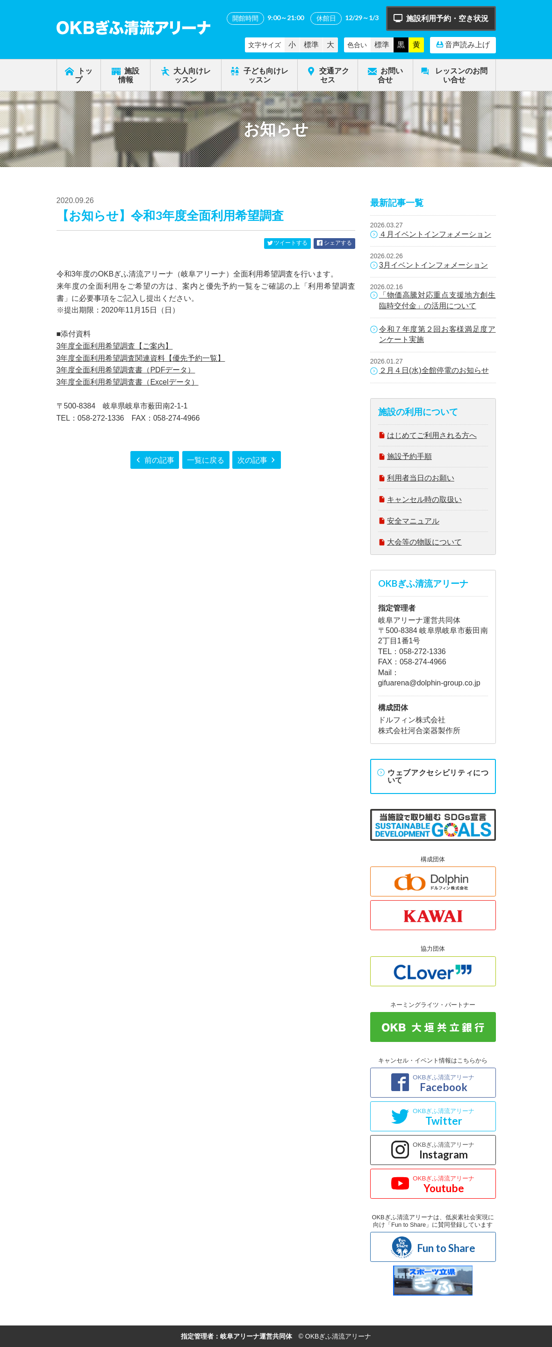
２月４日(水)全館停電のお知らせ (429, 371)
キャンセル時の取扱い (420, 500)
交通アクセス (328, 75)
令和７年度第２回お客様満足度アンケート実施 (433, 334)
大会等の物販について (420, 543)
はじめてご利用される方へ (427, 436)
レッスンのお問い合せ (454, 75)
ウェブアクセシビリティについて (433, 776)
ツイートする (287, 243)
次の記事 (257, 460)
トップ (79, 75)
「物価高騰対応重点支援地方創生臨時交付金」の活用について (433, 300)
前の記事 (154, 460)
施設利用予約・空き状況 (441, 18)
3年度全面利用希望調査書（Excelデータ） (128, 382)
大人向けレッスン (186, 75)
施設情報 (125, 75)
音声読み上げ (463, 44)
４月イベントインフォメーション (430, 235)
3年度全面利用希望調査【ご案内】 (115, 346)
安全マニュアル (408, 522)
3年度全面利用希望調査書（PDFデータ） (126, 370)
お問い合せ (385, 75)
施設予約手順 (405, 457)
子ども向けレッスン (259, 75)
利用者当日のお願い (416, 479)
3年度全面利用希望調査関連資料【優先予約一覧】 (141, 358)
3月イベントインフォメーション (429, 265)
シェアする (334, 243)
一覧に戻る (205, 460)
